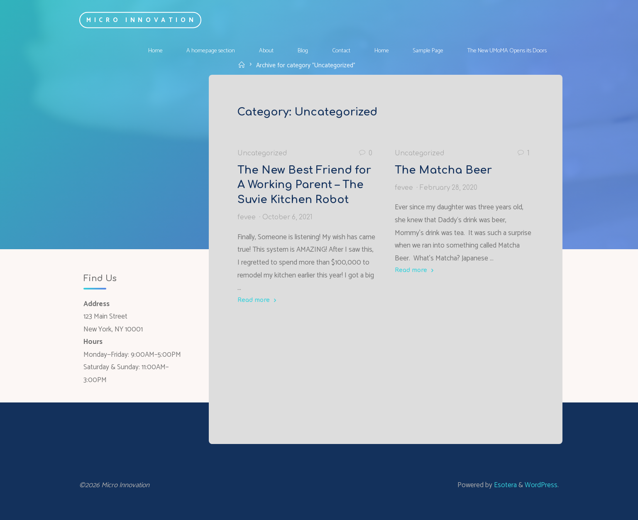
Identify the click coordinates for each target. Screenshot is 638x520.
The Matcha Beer (443, 170)
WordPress (541, 485)
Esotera (504, 485)
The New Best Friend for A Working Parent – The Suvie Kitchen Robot (304, 184)
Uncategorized (262, 153)
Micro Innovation (141, 20)
